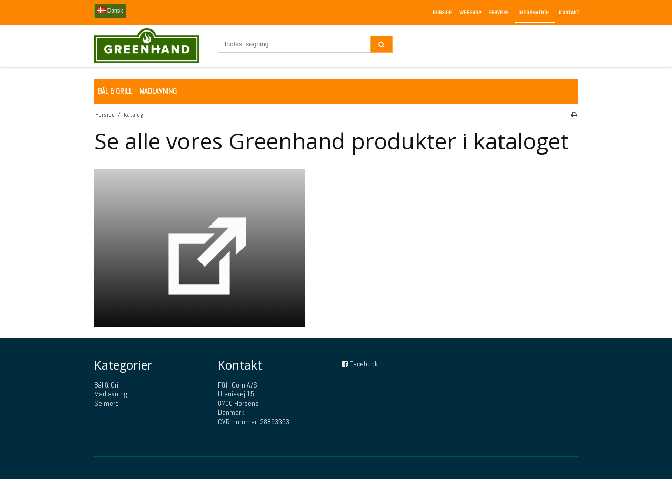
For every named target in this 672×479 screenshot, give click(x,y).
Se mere (106, 403)
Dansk (110, 10)
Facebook (363, 364)
